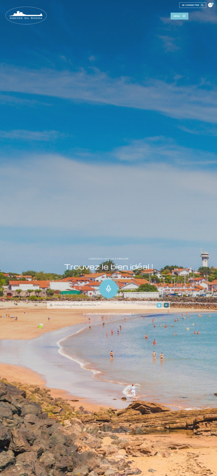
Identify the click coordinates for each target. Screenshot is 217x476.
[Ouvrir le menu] (179, 16)
